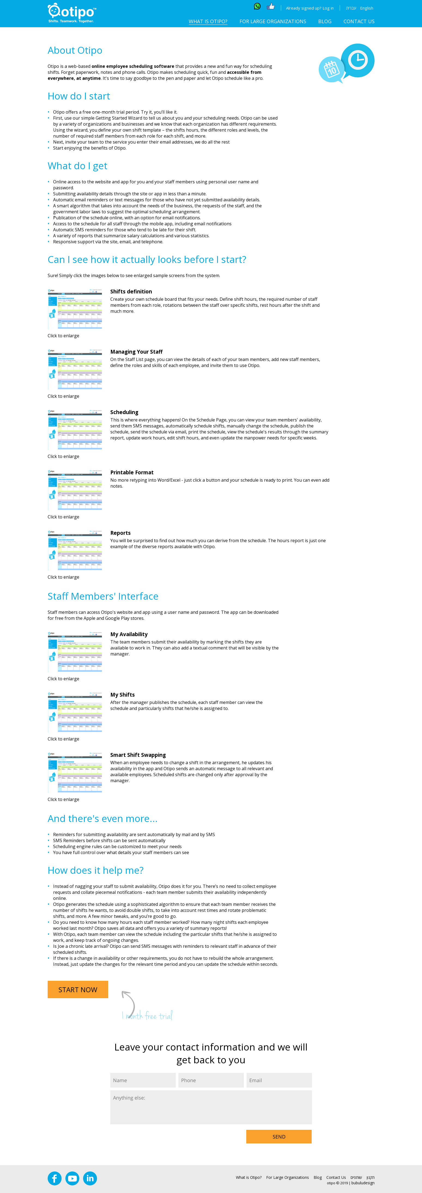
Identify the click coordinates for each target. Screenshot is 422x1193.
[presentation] (151, 1137)
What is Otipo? (208, 21)
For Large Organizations (272, 21)
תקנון (371, 1177)
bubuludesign (363, 1182)
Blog (325, 21)
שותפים (356, 1177)
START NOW (78, 989)
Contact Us (359, 21)
